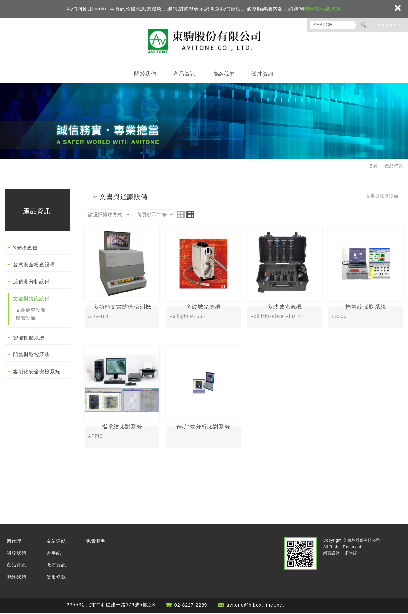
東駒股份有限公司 (204, 42)
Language (384, 24)
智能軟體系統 (29, 338)
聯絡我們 (223, 75)
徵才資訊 (262, 75)
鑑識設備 (26, 319)
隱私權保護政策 (322, 8)
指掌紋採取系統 (365, 279)
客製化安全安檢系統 (36, 372)
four (190, 216)
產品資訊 (184, 75)
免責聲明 (96, 542)
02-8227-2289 (190, 606)
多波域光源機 (203, 279)
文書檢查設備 (30, 311)
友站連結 (56, 542)
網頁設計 (331, 554)
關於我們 (145, 75)
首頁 (373, 167)
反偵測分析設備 (31, 283)
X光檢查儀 (25, 249)
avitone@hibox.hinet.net (255, 606)
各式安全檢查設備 (34, 266)
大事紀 (53, 554)
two (181, 216)
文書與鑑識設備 (31, 300)
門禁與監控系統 (31, 355)
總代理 (14, 542)
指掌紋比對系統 (122, 399)
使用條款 (56, 577)
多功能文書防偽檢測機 (122, 279)
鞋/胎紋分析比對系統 (203, 399)
